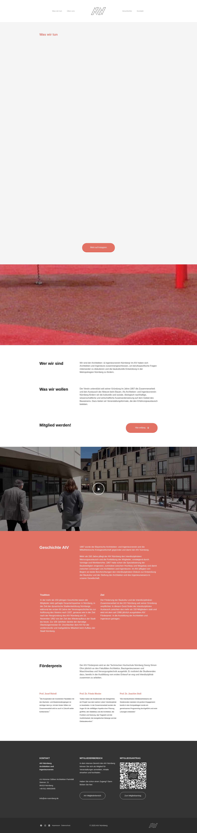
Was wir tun (57, 11)
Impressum (56, 825)
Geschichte (127, 11)
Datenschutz (65, 825)
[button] (98, 489)
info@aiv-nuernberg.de (49, 798)
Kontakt (140, 11)
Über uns (71, 11)
